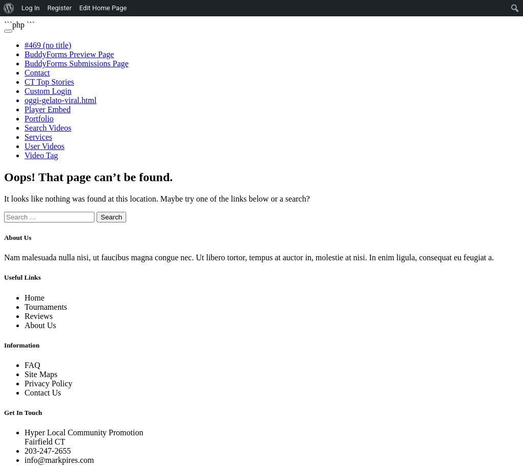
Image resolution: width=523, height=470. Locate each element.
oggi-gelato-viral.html (61, 100)
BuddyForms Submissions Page (77, 63)
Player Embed (47, 109)
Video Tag (41, 155)
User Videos (44, 146)
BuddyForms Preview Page (69, 54)
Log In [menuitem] (30, 8)
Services (38, 137)
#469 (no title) (48, 45)
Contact (37, 72)
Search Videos (48, 127)
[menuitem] (9, 8)
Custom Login (48, 91)
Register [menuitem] (59, 8)
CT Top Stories (49, 82)
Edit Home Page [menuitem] (103, 8)
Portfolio (39, 118)
